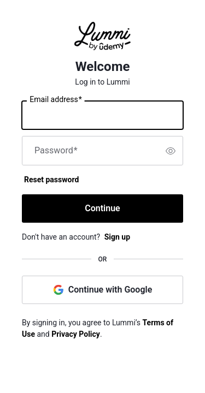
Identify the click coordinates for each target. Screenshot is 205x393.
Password (56, 151)
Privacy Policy (75, 334)
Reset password (51, 179)
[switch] (171, 150)
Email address (55, 100)
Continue (102, 208)
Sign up (117, 237)
